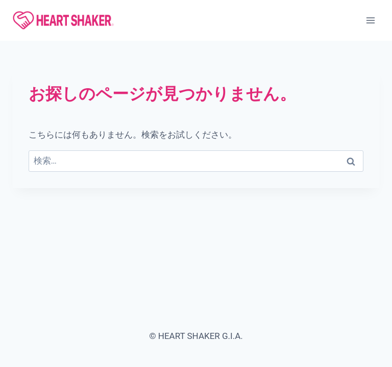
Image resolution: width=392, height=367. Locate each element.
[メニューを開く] (370, 20)
